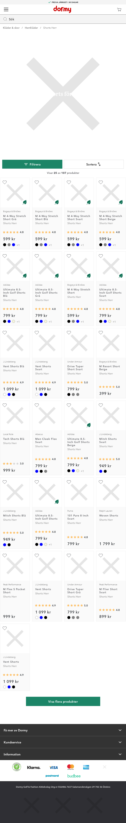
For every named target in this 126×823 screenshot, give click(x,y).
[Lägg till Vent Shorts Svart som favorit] (36, 332)
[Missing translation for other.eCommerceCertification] (16, 767)
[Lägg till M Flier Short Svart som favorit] (100, 555)
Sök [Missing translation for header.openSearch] (8, 19)
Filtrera (32, 164)
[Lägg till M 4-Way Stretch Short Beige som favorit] (100, 182)
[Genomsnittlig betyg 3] (10, 463)
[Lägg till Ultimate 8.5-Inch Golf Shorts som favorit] (36, 482)
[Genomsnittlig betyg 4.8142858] (10, 309)
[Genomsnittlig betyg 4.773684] (10, 232)
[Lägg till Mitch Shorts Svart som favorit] (100, 405)
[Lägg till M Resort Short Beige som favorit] (100, 332)
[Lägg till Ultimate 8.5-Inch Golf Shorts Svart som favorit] (100, 256)
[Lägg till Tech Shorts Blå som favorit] (4, 405)
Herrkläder (31, 27)
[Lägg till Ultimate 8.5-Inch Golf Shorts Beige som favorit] (68, 405)
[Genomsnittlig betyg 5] (75, 382)
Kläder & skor (11, 27)
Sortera (93, 164)
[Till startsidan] (62, 9)
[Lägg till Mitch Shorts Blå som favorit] (4, 482)
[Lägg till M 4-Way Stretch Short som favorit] (68, 256)
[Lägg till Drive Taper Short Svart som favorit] (68, 332)
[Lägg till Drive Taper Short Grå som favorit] (68, 555)
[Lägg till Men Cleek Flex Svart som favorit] (36, 405)
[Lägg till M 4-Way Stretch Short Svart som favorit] (68, 182)
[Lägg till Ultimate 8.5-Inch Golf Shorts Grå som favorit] (36, 256)
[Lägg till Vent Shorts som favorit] (36, 555)
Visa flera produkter (63, 701)
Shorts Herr (50, 27)
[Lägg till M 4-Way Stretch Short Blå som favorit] (36, 182)
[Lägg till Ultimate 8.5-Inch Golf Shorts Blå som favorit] (4, 256)
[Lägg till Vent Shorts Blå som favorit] (4, 332)
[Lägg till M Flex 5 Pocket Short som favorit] (4, 555)
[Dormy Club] (108, 9)
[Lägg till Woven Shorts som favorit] (100, 482)
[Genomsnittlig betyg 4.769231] (107, 610)
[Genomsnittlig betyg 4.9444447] (10, 382)
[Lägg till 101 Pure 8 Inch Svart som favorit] (68, 482)
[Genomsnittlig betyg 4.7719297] (43, 459)
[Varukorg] (119, 9)
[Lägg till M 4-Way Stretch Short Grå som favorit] (4, 182)
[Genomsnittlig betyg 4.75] (75, 537)
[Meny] (6, 9)
